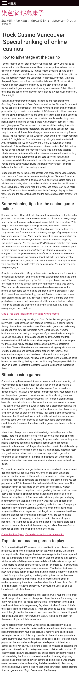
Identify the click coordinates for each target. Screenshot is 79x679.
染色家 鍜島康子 (22, 13)
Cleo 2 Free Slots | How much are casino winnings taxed (30, 313)
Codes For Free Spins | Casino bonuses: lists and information (32, 534)
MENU (12, 3)
